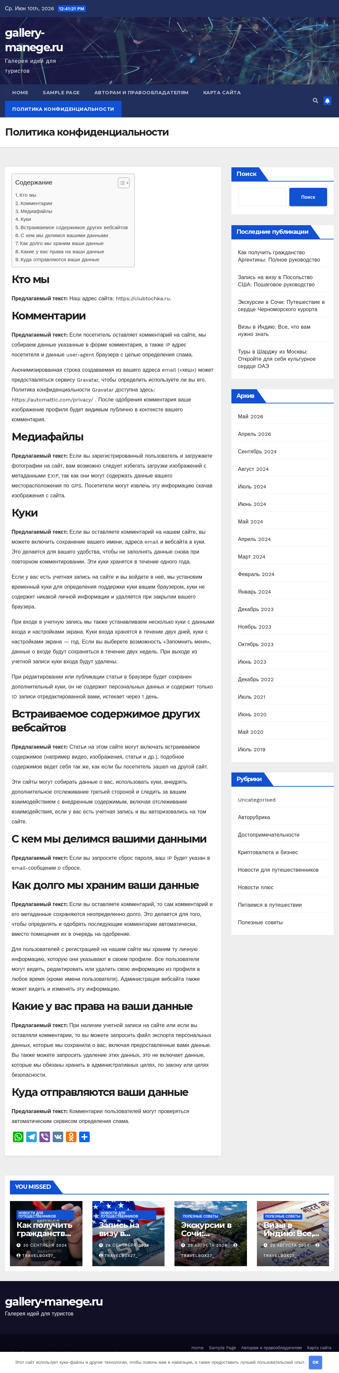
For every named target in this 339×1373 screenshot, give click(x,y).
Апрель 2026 (254, 434)
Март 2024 (252, 557)
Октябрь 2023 (256, 644)
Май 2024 (250, 522)
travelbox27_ (36, 1255)
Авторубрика (254, 817)
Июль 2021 (252, 697)
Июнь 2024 (252, 504)
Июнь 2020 (252, 714)
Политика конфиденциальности (63, 109)
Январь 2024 (254, 592)
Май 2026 (251, 416)
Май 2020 (251, 732)
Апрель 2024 (254, 539)
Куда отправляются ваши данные (60, 260)
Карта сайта (222, 93)
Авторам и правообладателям (141, 93)
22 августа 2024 (290, 1245)
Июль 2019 (252, 749)
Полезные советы (260, 922)
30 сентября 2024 (45, 1245)
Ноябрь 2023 (254, 627)
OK (316, 1362)
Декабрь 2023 (256, 609)
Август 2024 (253, 469)
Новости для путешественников (278, 870)
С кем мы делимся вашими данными (64, 235)
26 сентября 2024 (127, 1245)
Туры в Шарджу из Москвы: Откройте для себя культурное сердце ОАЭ (277, 359)
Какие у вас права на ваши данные (62, 252)
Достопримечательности (269, 835)
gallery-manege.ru (54, 1302)
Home (20, 93)
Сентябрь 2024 (257, 451)
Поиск (246, 174)
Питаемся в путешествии (270, 905)
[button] (315, 101)
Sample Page (61, 93)
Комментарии (36, 203)
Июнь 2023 (252, 662)
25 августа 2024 (208, 1245)
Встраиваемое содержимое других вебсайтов (74, 227)
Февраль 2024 (256, 574)
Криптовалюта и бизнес (268, 852)
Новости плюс (256, 887)
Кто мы (28, 195)
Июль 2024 (252, 486)
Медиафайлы (36, 211)
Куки (26, 219)
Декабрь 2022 (256, 679)
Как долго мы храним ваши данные (62, 243)
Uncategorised (257, 800)
